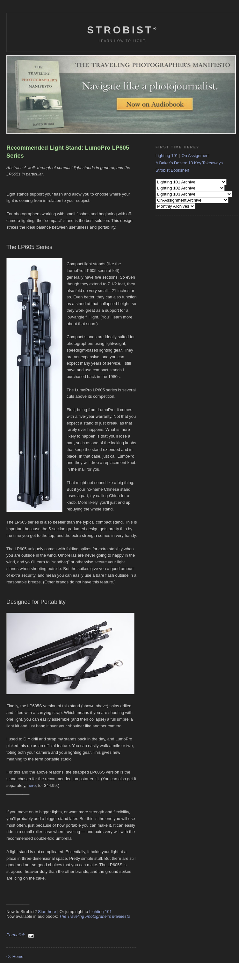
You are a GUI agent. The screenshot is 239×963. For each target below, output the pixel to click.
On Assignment (195, 155)
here (31, 785)
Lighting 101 (100, 911)
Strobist (122, 30)
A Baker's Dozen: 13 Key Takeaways (189, 162)
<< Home (14, 956)
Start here (47, 911)
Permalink (15, 934)
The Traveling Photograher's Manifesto (94, 916)
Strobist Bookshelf (172, 170)
